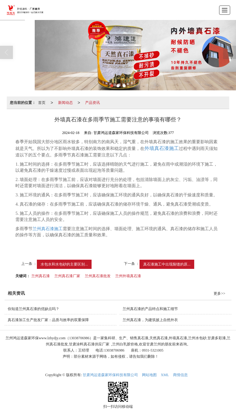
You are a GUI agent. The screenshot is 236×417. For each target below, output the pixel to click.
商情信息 (180, 375)
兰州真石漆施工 (48, 228)
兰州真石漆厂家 (67, 276)
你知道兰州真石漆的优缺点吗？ (33, 309)
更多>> (219, 293)
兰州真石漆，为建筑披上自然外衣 (150, 320)
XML (165, 375)
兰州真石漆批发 (98, 276)
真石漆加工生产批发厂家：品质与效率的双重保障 (48, 320)
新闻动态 (65, 102)
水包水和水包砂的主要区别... (64, 264)
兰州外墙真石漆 (128, 276)
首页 (41, 102)
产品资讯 (92, 102)
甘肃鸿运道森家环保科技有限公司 (110, 375)
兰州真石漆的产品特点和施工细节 (150, 309)
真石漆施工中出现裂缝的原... (167, 264)
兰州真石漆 (40, 276)
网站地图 (149, 375)
